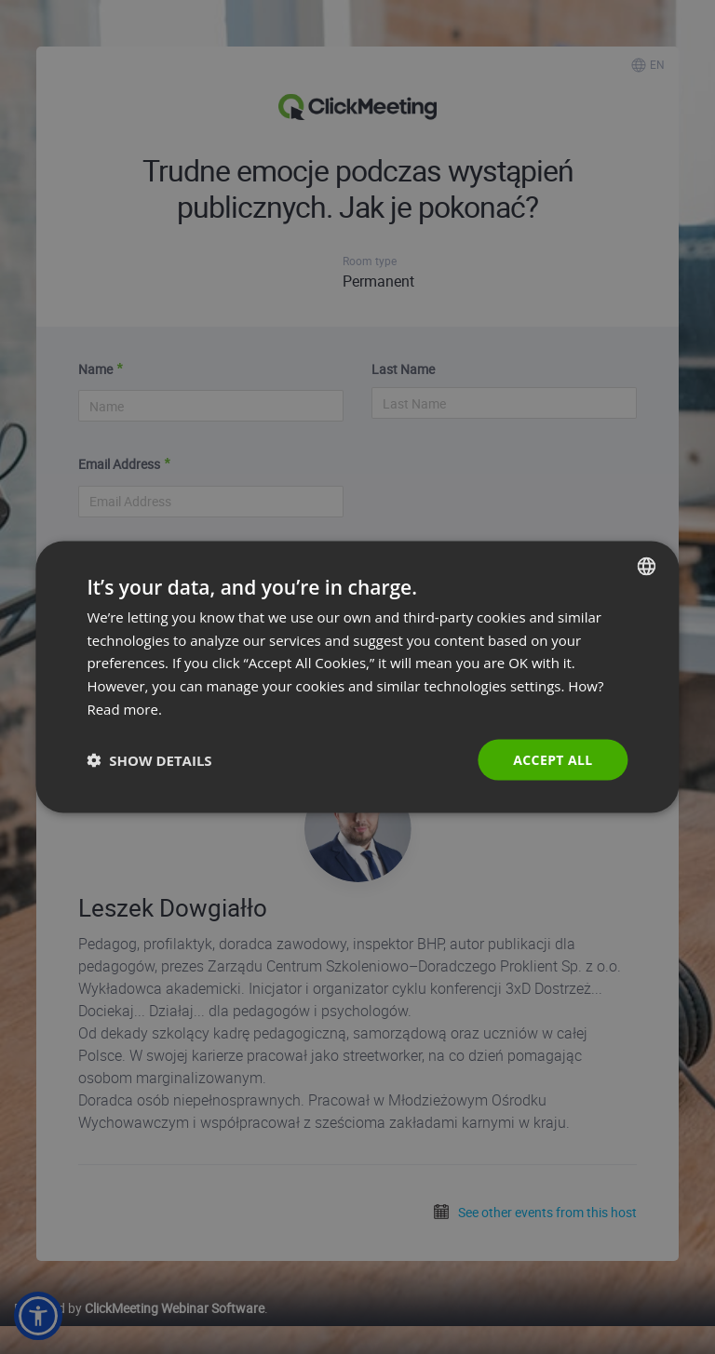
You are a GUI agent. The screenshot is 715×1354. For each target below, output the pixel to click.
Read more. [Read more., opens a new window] (124, 708)
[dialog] (357, 677)
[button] (149, 760)
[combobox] (647, 565)
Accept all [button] (552, 759)
